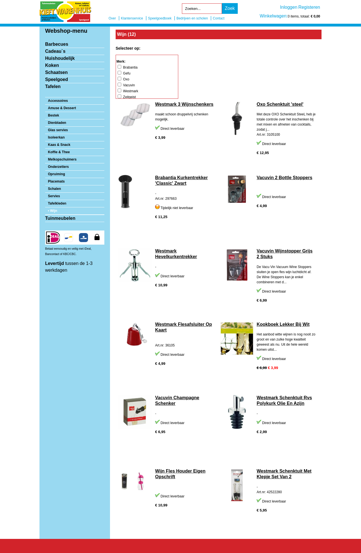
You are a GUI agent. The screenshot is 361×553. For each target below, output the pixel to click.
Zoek (230, 8)
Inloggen (288, 7)
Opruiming (56, 174)
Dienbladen (57, 123)
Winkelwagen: (274, 16)
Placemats (56, 181)
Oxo (123, 79)
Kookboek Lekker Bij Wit (283, 324)
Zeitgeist (127, 97)
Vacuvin (126, 85)
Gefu (124, 73)
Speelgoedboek (159, 18)
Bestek (53, 115)
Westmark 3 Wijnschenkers (184, 104)
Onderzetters (58, 167)
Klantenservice (132, 18)
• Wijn (52, 211)
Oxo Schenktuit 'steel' (280, 104)
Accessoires (58, 101)
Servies (54, 196)
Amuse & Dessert (62, 108)
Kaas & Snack (59, 145)
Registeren (309, 7)
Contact (218, 18)
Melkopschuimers (62, 159)
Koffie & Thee (59, 152)
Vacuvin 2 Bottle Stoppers (284, 177)
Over (112, 18)
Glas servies (58, 130)
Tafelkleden (57, 203)
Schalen (54, 189)
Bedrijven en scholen (192, 18)
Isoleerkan (56, 137)
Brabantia (128, 67)
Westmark (128, 91)
